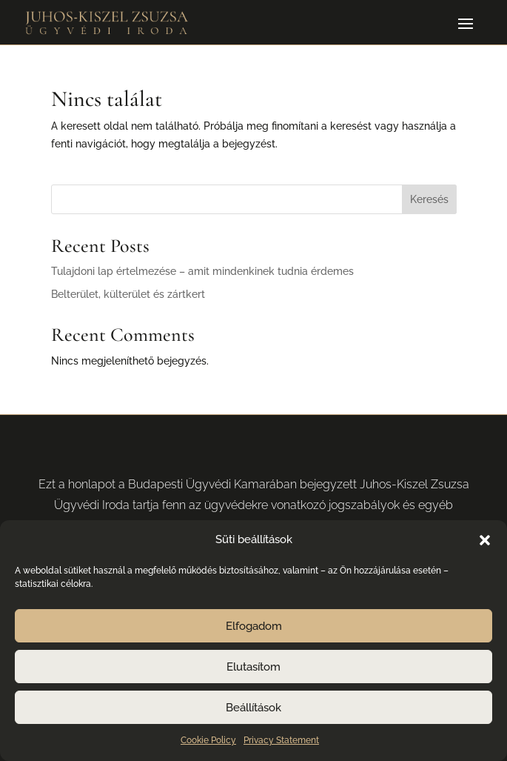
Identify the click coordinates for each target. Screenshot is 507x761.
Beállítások (253, 707)
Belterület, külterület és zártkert (128, 294)
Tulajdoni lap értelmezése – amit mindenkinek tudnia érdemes (202, 271)
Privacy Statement (281, 740)
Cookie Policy (208, 740)
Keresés (429, 199)
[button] (484, 540)
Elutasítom (253, 667)
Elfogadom (254, 626)
